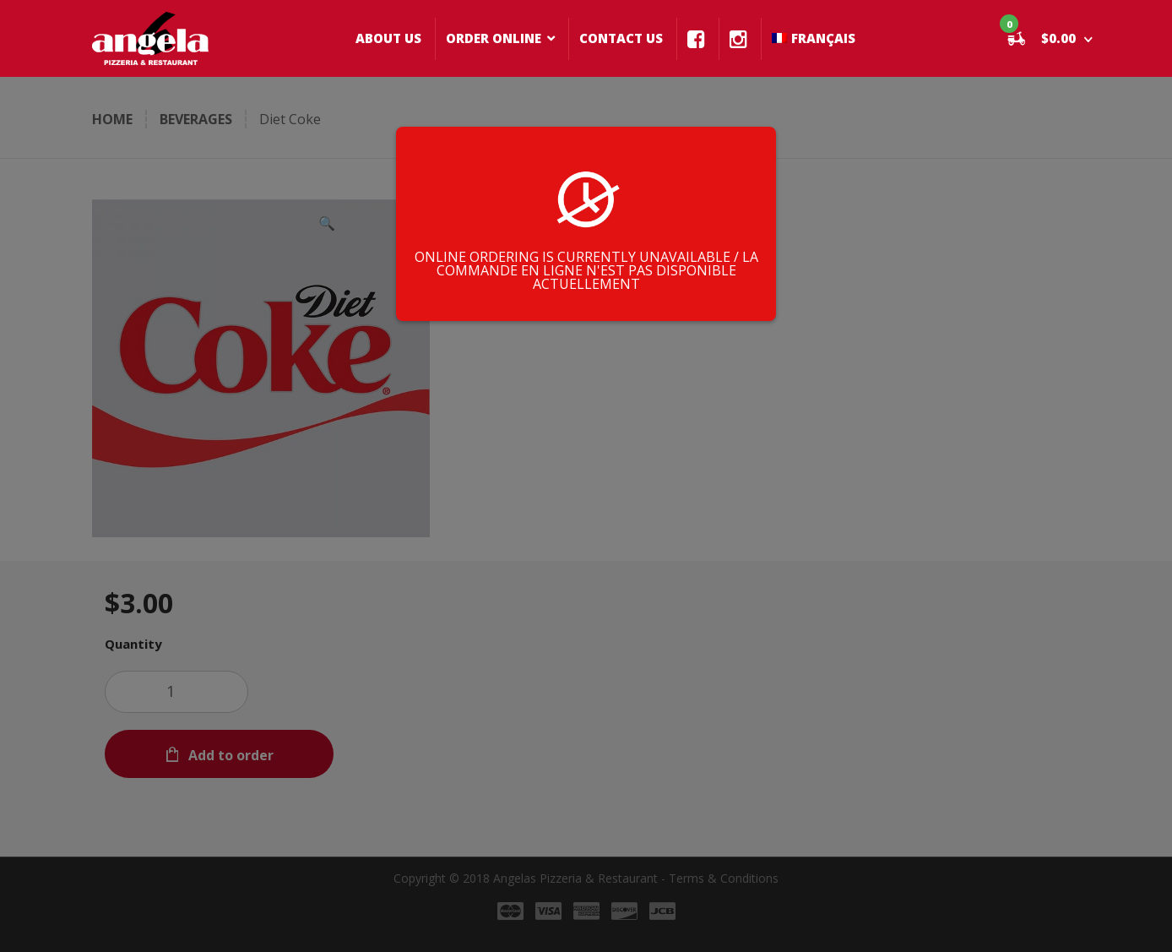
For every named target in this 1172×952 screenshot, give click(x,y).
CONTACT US (621, 38)
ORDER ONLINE (493, 38)
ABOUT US (388, 38)
